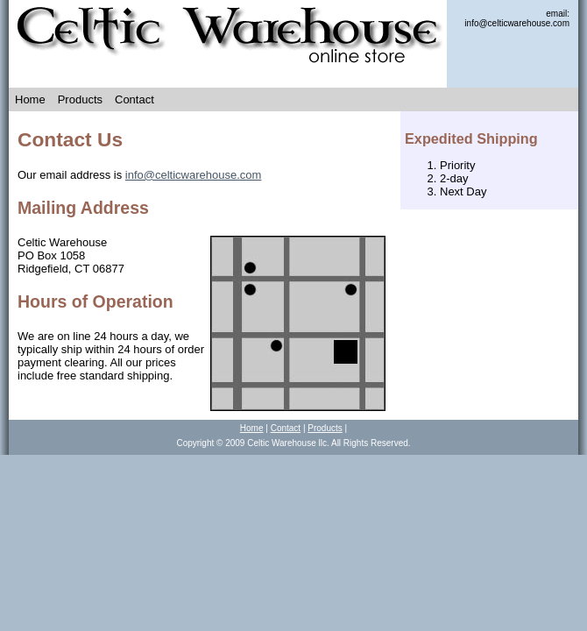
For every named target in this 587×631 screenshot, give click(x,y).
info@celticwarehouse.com (193, 174)
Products (80, 99)
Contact (134, 99)
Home (30, 99)
